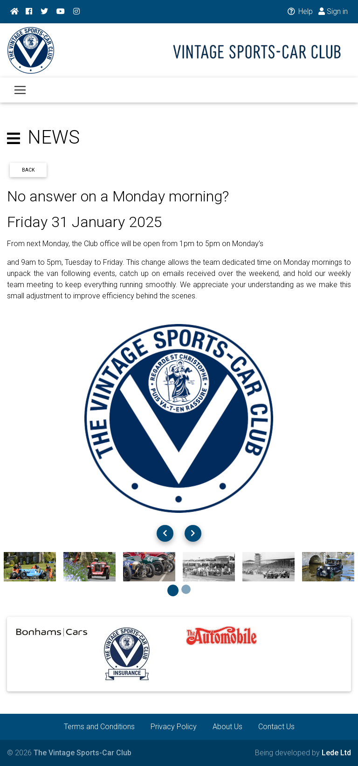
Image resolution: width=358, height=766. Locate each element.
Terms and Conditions (99, 726)
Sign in (333, 11)
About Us (227, 726)
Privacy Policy (174, 726)
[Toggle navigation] (20, 95)
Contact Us (276, 726)
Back (28, 170)
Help (299, 11)
